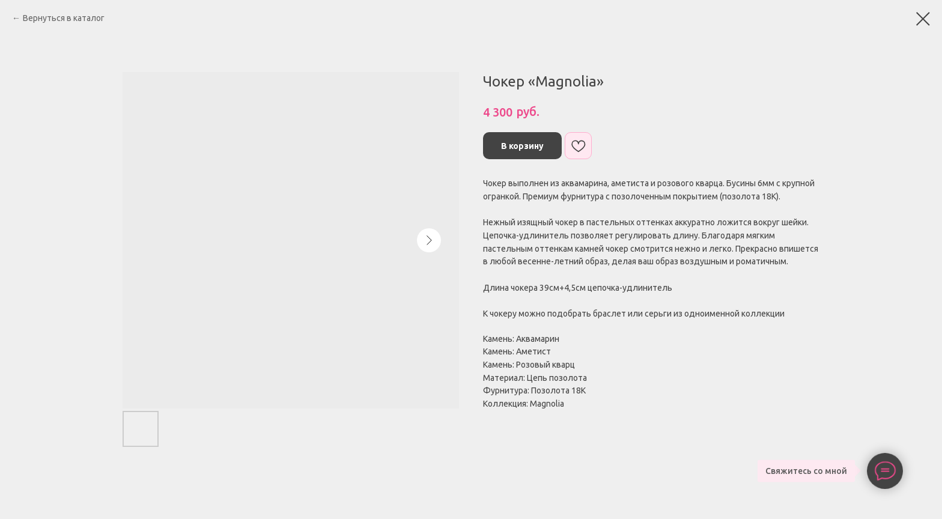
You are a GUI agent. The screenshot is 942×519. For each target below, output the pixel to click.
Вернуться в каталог (64, 18)
